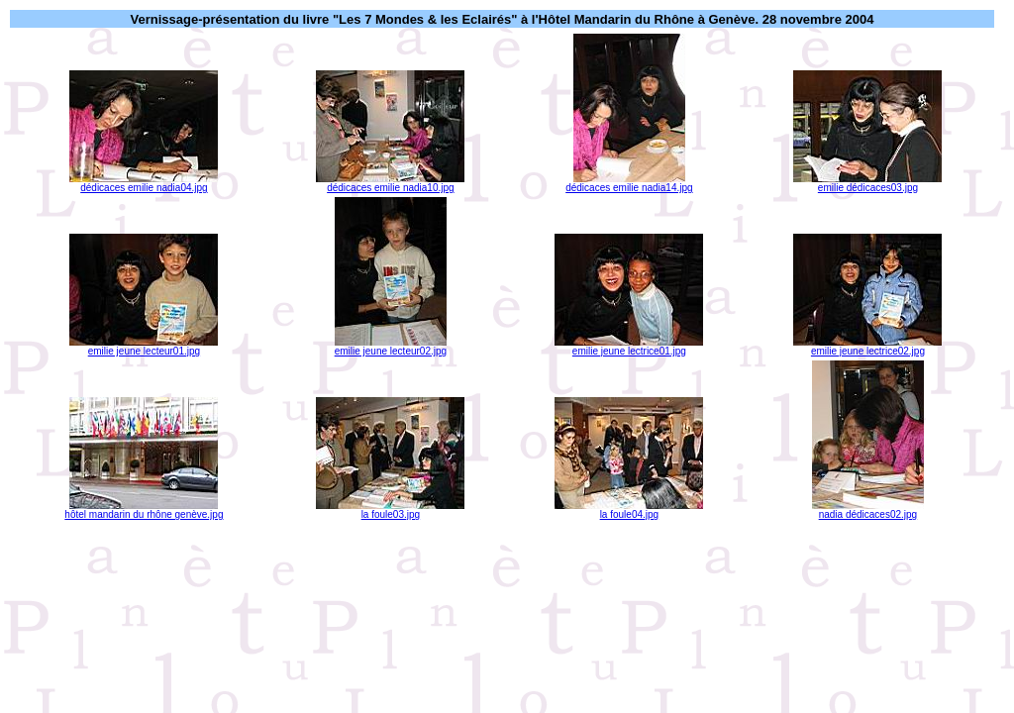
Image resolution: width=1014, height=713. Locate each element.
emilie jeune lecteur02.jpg (391, 346)
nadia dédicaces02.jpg (868, 510)
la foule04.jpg (629, 510)
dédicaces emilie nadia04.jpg (143, 183)
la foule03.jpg (390, 510)
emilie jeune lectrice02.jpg (867, 346)
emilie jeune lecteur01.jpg (143, 346)
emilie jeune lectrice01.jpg (629, 346)
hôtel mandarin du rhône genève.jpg (143, 510)
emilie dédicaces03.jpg (867, 183)
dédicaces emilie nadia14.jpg (628, 183)
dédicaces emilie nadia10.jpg (390, 183)
